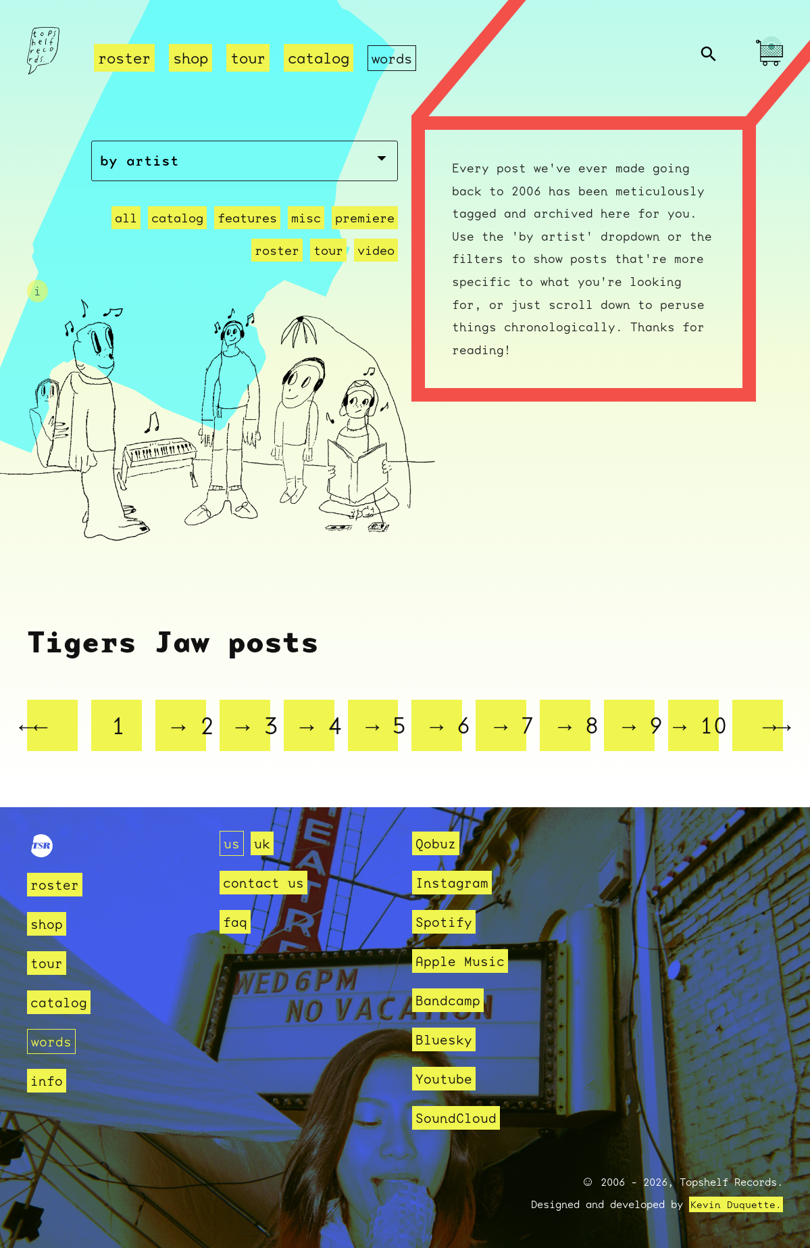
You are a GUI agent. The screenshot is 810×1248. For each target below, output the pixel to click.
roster (124, 58)
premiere (365, 234)
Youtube (446, 1079)
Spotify (446, 922)
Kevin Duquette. (736, 1204)
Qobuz (437, 843)
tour (247, 58)
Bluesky (446, 1039)
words (393, 58)
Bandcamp (450, 1000)
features (247, 234)
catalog (318, 58)
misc (306, 234)
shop (190, 58)
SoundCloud (459, 1118)
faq (236, 922)
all (126, 234)
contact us (267, 882)
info (48, 1081)
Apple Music (463, 961)
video (376, 266)
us (232, 843)
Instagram (455, 882)
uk (264, 843)
